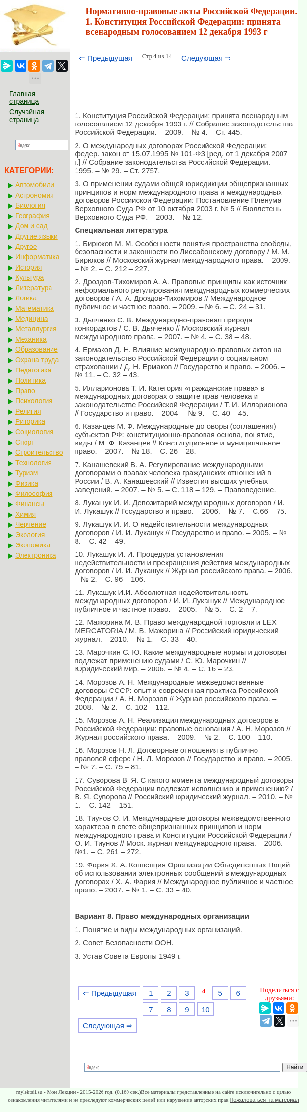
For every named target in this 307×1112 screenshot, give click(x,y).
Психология (33, 401)
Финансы (29, 504)
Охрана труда (37, 360)
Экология (30, 535)
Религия (28, 411)
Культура (29, 277)
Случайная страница (26, 116)
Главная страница (24, 97)
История (28, 267)
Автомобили (34, 185)
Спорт (24, 442)
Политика (30, 380)
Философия (33, 493)
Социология (34, 432)
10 (206, 1009)
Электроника (35, 555)
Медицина (31, 318)
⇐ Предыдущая (105, 58)
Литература (33, 288)
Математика (34, 308)
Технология (33, 463)
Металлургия (36, 329)
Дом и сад (31, 226)
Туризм (26, 473)
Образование (36, 349)
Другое (26, 246)
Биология (30, 205)
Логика (26, 298)
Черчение (30, 524)
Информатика (37, 257)
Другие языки (36, 236)
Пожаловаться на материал (264, 1100)
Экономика (32, 545)
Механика (31, 339)
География (32, 216)
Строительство (39, 452)
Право (25, 391)
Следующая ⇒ (206, 58)
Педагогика (33, 370)
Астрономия (34, 195)
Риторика (30, 421)
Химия (25, 514)
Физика (26, 483)
